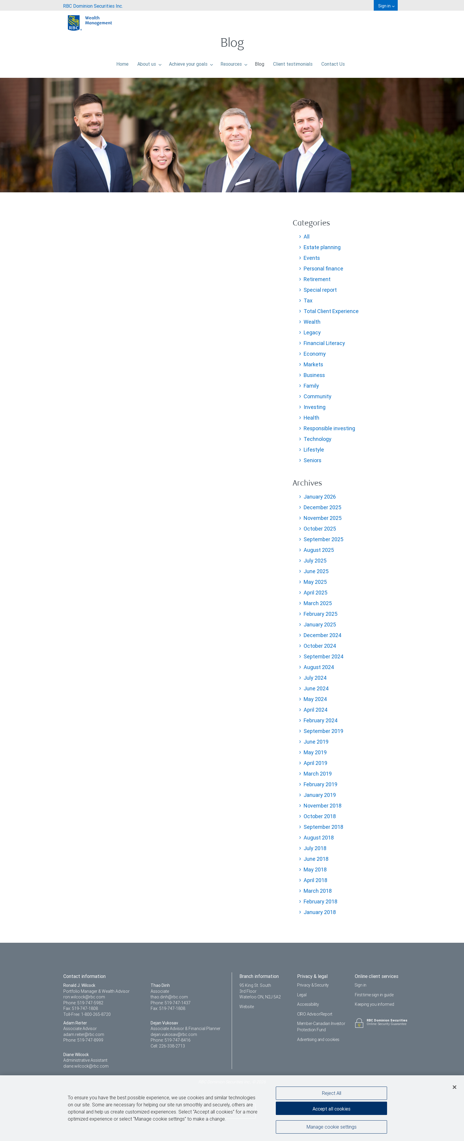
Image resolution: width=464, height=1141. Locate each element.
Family (311, 385)
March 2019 (318, 773)
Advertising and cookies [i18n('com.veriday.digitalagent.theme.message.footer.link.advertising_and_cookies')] (318, 1039)
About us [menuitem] (149, 62)
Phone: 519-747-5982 (83, 1002)
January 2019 (320, 795)
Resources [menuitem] (233, 62)
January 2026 (320, 496)
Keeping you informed (374, 1004)
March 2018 (318, 890)
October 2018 (320, 816)
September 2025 (323, 539)
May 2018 (315, 869)
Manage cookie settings (332, 1127)
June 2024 (316, 688)
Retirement (317, 279)
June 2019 (316, 741)
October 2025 (320, 528)
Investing (315, 407)
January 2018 (320, 912)
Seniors (312, 460)
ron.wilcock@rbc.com (84, 997)
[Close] (454, 1087)
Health (311, 417)
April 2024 (316, 709)
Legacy (312, 332)
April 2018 (315, 880)
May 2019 (315, 752)
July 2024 (315, 677)
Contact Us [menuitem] (333, 62)
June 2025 (316, 571)
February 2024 (321, 720)
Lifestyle (314, 449)
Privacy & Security (313, 985)
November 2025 (322, 518)
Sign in (361, 985)
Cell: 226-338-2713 (168, 1046)
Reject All (331, 1093)
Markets (313, 364)
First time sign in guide (374, 994)
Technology (317, 439)
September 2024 (324, 656)
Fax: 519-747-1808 (80, 1008)
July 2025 (315, 560)
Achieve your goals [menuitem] (191, 62)
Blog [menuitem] (259, 62)
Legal (302, 994)
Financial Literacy (324, 343)
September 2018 (323, 826)
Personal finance (323, 268)
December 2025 (322, 507)
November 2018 (322, 805)
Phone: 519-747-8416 (171, 1040)
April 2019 (315, 763)
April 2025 (315, 592)
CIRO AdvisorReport (314, 1014)
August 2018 (319, 837)
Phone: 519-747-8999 (83, 1040)
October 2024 (320, 645)
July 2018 (315, 848)
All (307, 236)
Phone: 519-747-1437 (171, 1002)
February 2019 (320, 784)
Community (317, 396)
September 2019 (323, 731)
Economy (315, 353)
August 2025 (319, 550)
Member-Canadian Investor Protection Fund (321, 1026)
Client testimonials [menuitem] (292, 62)
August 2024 (319, 667)
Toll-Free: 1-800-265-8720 (87, 1014)
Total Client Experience (331, 311)
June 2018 (316, 858)
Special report (320, 289)
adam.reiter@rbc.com (83, 1034)
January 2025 (320, 624)
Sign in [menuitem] (386, 6)
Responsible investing (329, 428)
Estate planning (322, 247)
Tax (308, 300)
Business (314, 375)
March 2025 (318, 603)
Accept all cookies (331, 1108)
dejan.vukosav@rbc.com (174, 1034)
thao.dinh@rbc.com (169, 997)
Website (246, 1006)
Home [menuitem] (122, 62)
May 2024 (315, 699)
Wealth (312, 321)
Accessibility (308, 1004)
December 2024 (322, 635)
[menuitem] (93, 5)
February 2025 (320, 613)
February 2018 (320, 901)
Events (312, 257)
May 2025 (315, 581)
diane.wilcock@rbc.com (86, 1066)
